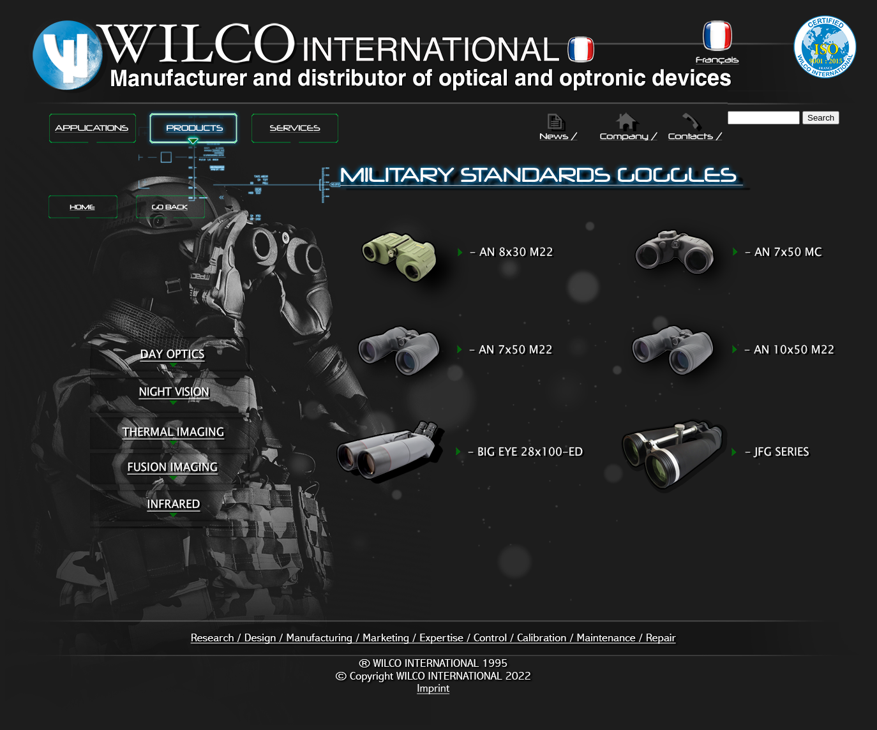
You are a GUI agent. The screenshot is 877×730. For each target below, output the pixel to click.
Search (820, 118)
